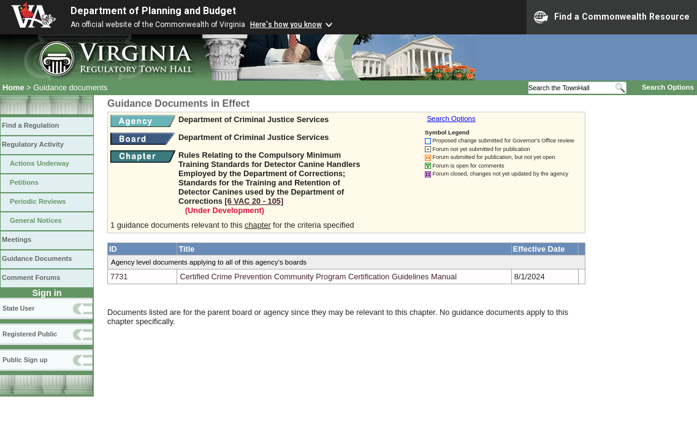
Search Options (668, 87)
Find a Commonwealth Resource (612, 17)
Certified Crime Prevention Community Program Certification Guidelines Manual (318, 276)
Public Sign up (24, 359)
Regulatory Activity (33, 144)
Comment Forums (31, 277)
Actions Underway (39, 163)
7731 (119, 276)
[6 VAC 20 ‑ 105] (253, 201)
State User (18, 308)
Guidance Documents (37, 258)
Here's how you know (286, 24)
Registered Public (29, 334)
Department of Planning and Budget (153, 11)
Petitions (24, 182)
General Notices (36, 220)
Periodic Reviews (38, 201)
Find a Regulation (30, 125)
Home (13, 87)
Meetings (16, 239)
